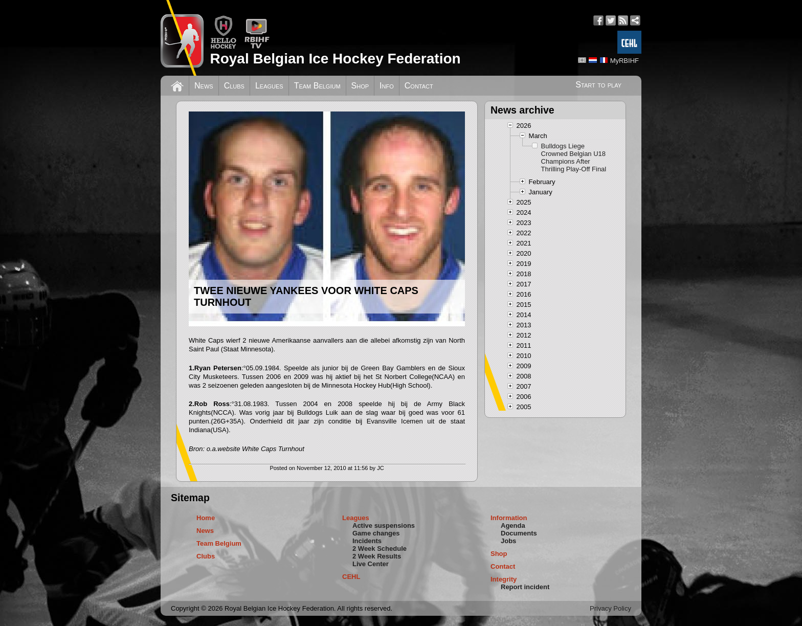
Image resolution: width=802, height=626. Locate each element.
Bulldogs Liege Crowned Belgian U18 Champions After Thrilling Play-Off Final (574, 157)
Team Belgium (317, 85)
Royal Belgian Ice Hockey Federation (335, 58)
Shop (360, 85)
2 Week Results (376, 556)
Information (509, 518)
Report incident (525, 587)
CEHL (351, 576)
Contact (419, 85)
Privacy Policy (610, 608)
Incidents (367, 541)
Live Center (370, 564)
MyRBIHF (624, 60)
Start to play (598, 84)
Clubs (234, 85)
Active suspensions (383, 525)
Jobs (508, 541)
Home (205, 518)
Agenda (513, 525)
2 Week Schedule (379, 548)
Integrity (504, 579)
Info (387, 85)
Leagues (269, 85)
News (203, 85)
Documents (519, 533)
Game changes (376, 533)
